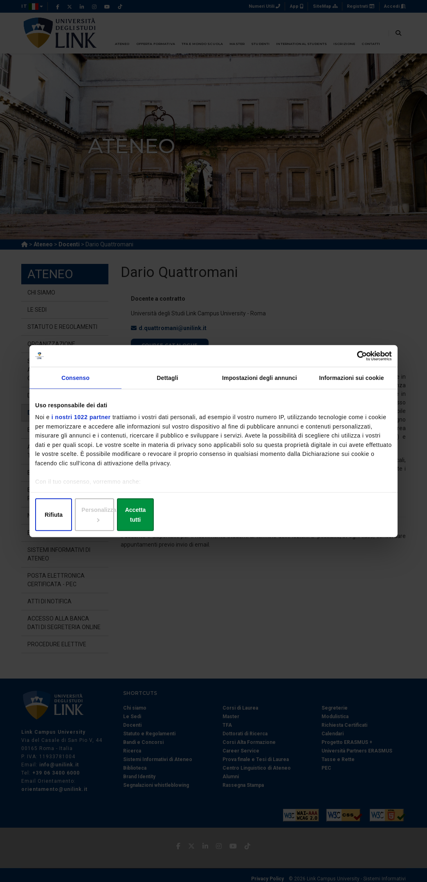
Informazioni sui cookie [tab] (351, 383)
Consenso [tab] (75, 383)
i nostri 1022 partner (81, 423)
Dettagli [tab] (167, 383)
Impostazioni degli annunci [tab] (259, 383)
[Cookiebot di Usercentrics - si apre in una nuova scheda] (356, 360)
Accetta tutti (333, 515)
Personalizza (214, 515)
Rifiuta (94, 515)
